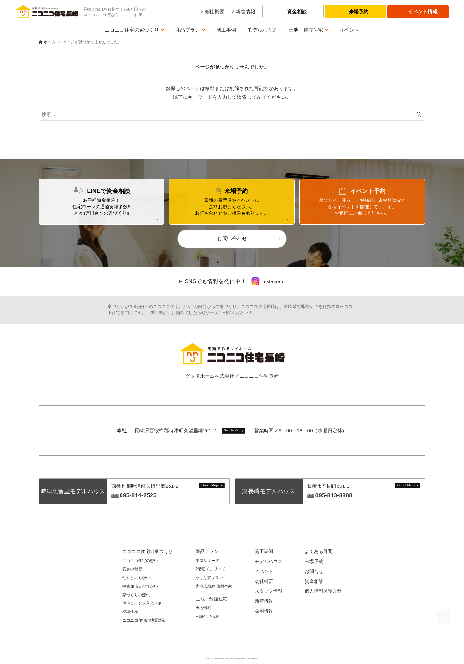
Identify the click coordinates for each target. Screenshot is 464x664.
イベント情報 (423, 11)
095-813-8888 (334, 495)
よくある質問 (319, 551)
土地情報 (203, 608)
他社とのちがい (136, 578)
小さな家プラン (209, 578)
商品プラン (187, 30)
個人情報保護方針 (323, 591)
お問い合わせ (232, 238)
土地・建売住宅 (306, 30)
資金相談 (297, 11)
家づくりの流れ (136, 595)
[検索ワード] (232, 114)
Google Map (232, 430)
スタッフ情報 (269, 591)
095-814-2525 (138, 495)
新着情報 (264, 601)
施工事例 (226, 30)
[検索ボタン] (418, 114)
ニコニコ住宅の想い (140, 560)
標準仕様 (130, 611)
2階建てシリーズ (211, 569)
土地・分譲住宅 (212, 598)
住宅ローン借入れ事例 (142, 603)
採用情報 (264, 611)
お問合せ (314, 571)
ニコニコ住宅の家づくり (132, 30)
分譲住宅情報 (207, 616)
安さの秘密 (132, 569)
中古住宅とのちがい (140, 586)
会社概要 (264, 581)
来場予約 (359, 11)
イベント (349, 30)
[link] (268, 281)
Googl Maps (210, 485)
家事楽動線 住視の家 (214, 586)
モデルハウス (262, 30)
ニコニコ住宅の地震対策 (144, 620)
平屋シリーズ (207, 560)
